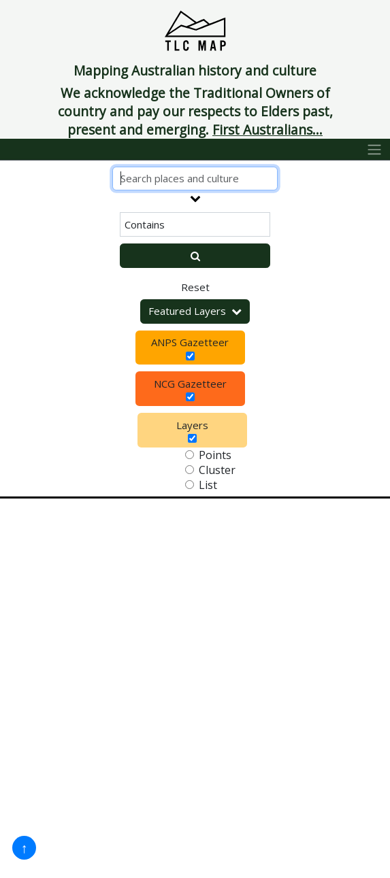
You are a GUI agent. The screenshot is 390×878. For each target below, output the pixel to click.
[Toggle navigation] (375, 150)
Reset (195, 287)
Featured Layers (195, 311)
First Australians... (267, 129)
